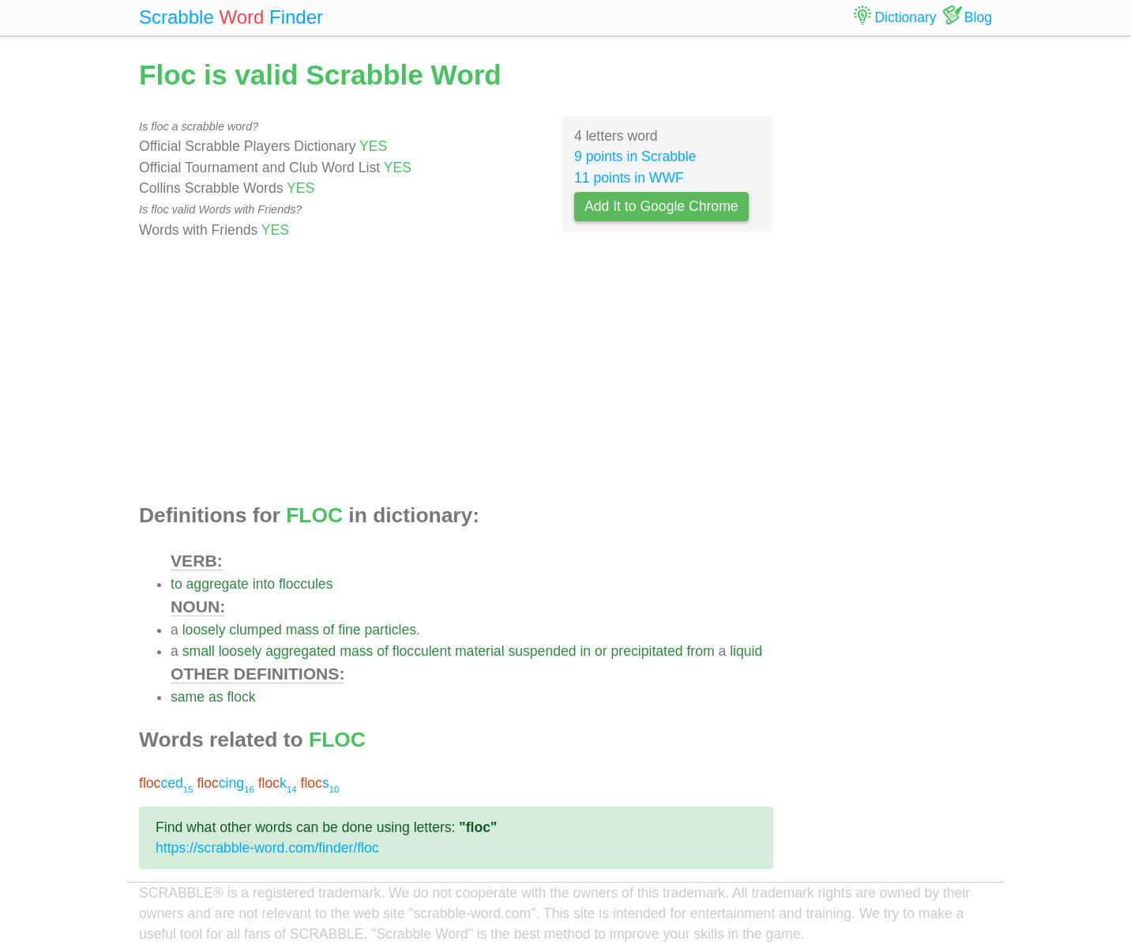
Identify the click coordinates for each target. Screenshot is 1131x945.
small (198, 651)
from (700, 651)
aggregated (300, 651)
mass (302, 630)
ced (166, 783)
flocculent (422, 651)
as (216, 697)
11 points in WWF (629, 178)
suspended (542, 651)
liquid (746, 651)
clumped (255, 630)
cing (225, 783)
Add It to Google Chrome (661, 206)
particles (391, 630)
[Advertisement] (456, 372)
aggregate (217, 584)
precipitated (647, 651)
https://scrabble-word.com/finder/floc (267, 848)
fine (349, 630)
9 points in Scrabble (635, 156)
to (176, 584)
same (188, 697)
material (480, 651)
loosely (204, 630)
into (264, 584)
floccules (306, 584)
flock (241, 697)
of (329, 630)
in (585, 651)
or (601, 651)
